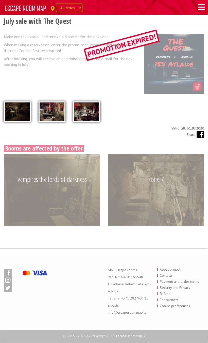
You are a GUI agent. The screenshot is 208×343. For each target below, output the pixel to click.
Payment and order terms (179, 281)
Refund (165, 293)
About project (170, 269)
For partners (169, 299)
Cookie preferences (175, 306)
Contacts (166, 275)
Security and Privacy (175, 287)
